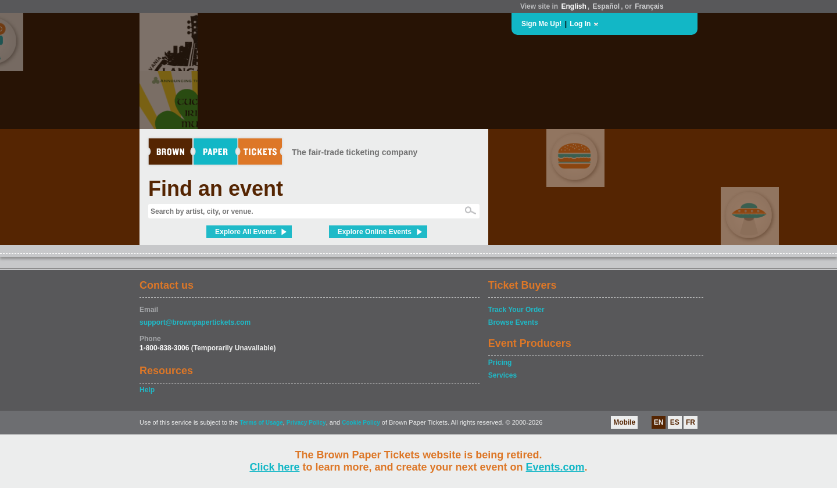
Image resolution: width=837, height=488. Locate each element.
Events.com (555, 467)
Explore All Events (245, 232)
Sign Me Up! (541, 24)
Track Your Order (516, 310)
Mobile (624, 422)
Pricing (500, 362)
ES (674, 422)
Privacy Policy (306, 422)
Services (502, 375)
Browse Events (513, 322)
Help (147, 390)
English (573, 6)
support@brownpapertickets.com (195, 322)
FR (690, 422)
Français (649, 6)
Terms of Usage (260, 422)
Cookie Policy (361, 422)
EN (659, 422)
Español (606, 6)
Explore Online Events (375, 232)
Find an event (215, 188)
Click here (274, 467)
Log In (580, 24)
